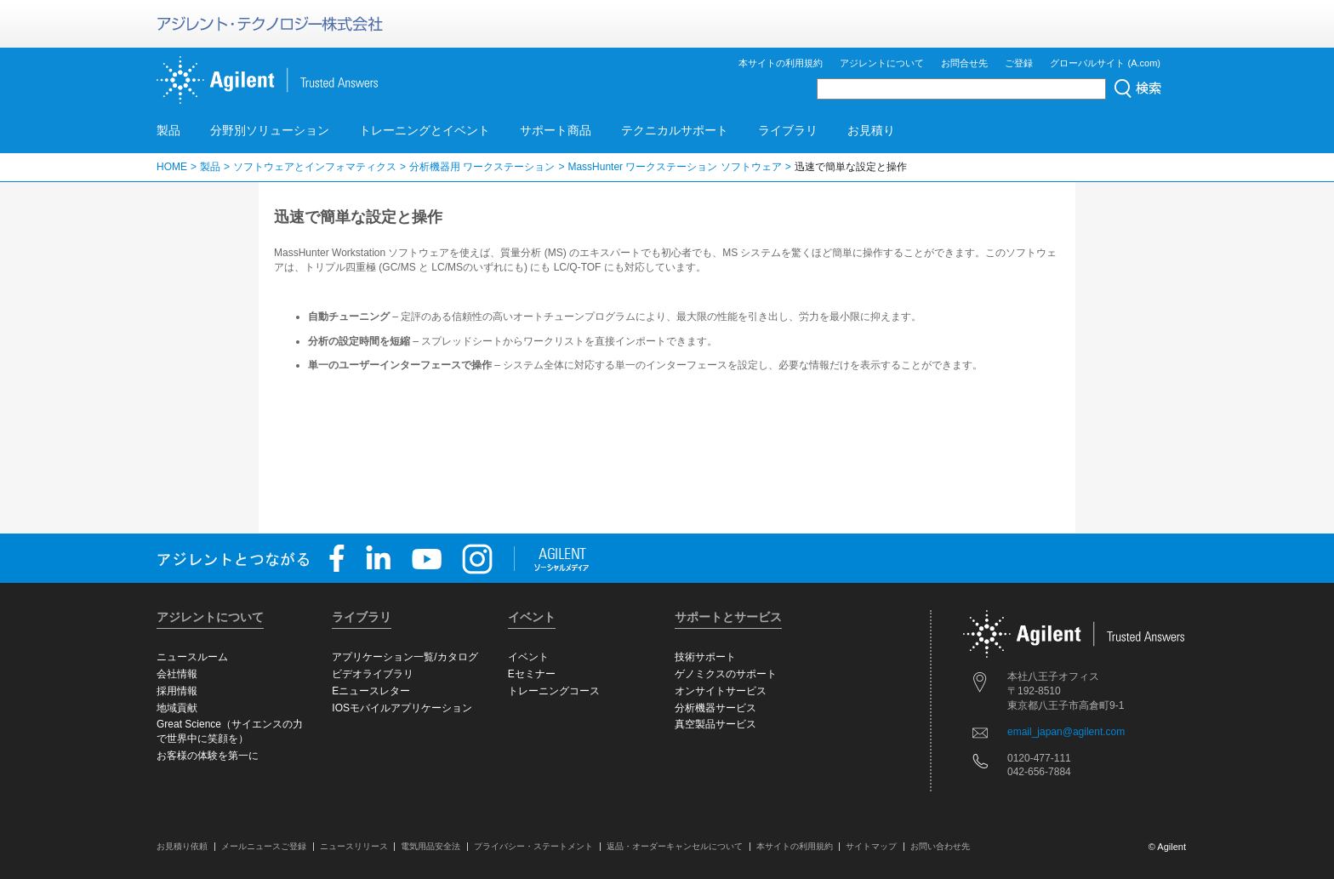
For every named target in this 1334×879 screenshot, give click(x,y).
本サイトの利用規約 (780, 63)
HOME (172, 167)
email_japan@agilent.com (1066, 732)
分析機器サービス (715, 708)
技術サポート (705, 657)
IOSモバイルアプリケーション (402, 708)
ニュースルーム (192, 657)
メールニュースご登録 (263, 846)
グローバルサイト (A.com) (1105, 63)
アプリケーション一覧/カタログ (404, 657)
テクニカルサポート (674, 130)
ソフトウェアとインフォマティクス (314, 167)
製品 (168, 130)
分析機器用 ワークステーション (482, 167)
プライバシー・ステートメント (533, 846)
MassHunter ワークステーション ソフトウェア (674, 167)
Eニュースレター (371, 691)
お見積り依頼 (182, 846)
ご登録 (1019, 63)
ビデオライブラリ (372, 674)
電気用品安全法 (430, 846)
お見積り (871, 130)
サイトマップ (871, 846)
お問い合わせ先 (940, 846)
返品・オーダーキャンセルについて (675, 846)
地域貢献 (177, 708)
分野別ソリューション (269, 130)
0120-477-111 (1039, 758)
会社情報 (177, 674)
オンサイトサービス (721, 691)
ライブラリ (788, 130)
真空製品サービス (715, 724)
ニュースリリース (354, 846)
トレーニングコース (554, 691)
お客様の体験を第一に (208, 756)
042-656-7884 (1039, 772)
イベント (528, 657)
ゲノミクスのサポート (726, 674)
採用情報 (177, 691)
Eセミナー (532, 674)
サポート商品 (555, 130)
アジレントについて (882, 63)
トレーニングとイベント (424, 130)
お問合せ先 (964, 63)
